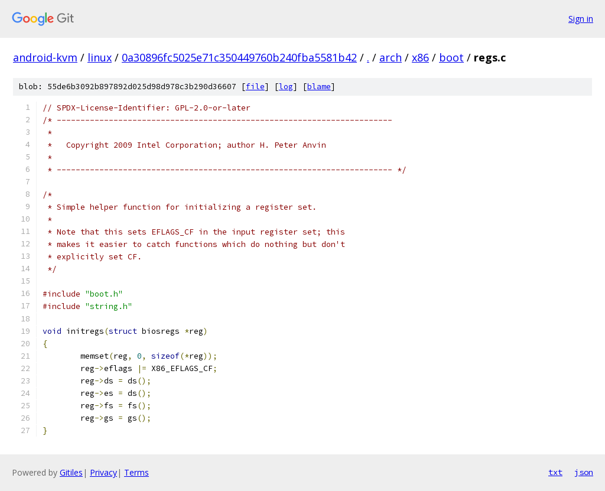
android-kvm (45, 57)
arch (390, 57)
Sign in (580, 18)
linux (99, 57)
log (286, 87)
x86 (420, 57)
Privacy (103, 472)
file (255, 87)
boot (451, 57)
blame (319, 87)
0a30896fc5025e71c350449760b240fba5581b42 (239, 57)
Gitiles (71, 472)
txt (555, 472)
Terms (136, 472)
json (583, 472)
